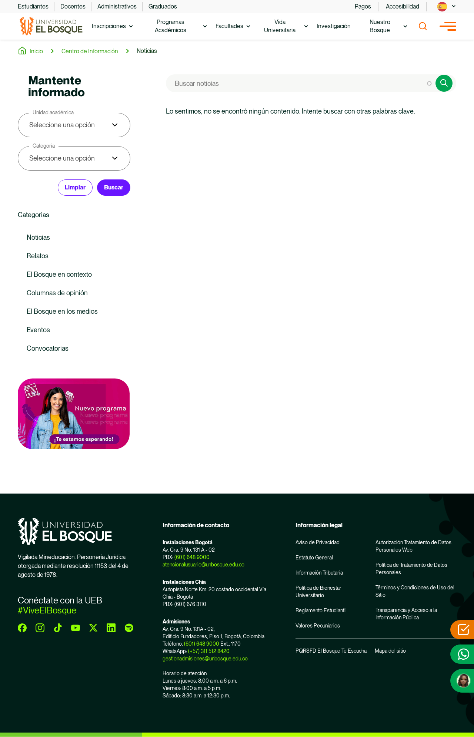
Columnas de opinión (57, 293)
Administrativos (117, 6)
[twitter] (93, 627)
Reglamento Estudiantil (321, 610)
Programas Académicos (170, 26)
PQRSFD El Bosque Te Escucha (331, 651)
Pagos (363, 6)
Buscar (113, 187)
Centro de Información (89, 51)
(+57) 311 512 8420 (209, 651)
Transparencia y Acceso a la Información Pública (406, 613)
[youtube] (75, 627)
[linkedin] (111, 627)
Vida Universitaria (280, 26)
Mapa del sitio (390, 651)
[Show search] (423, 26)
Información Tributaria (319, 573)
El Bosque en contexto (59, 274)
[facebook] (22, 627)
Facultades (229, 26)
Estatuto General (314, 558)
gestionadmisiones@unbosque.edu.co (205, 659)
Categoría (44, 146)
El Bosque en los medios (62, 311)
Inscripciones (109, 26)
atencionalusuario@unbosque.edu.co (203, 565)
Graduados (162, 6)
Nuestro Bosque (380, 26)
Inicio (36, 51)
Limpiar (75, 187)
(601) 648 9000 (192, 557)
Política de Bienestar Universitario (318, 591)
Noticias (147, 50)
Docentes (73, 6)
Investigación (334, 26)
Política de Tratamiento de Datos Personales (411, 568)
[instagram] (40, 627)
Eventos (38, 330)
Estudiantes (33, 6)
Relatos (38, 256)
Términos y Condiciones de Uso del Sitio (414, 591)
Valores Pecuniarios (318, 626)
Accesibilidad (402, 6)
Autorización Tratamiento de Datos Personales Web (413, 546)
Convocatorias (48, 348)
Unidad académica (53, 112)
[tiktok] (57, 627)
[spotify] (128, 627)
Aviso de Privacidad (318, 542)
